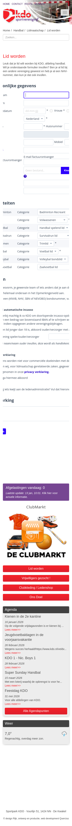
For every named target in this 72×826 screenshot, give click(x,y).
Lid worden (53, 30)
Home (6, 4)
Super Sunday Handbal (23, 672)
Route (29, 4)
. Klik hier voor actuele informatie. (36, 492)
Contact (17, 4)
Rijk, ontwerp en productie (26, 818)
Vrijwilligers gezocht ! (36, 578)
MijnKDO (40, 4)
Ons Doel (36, 597)
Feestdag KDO (16, 691)
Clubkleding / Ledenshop (36, 587)
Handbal (18, 30)
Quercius (64, 818)
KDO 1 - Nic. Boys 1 (20, 658)
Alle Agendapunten (36, 711)
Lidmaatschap (35, 30)
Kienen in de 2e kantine (23, 616)
